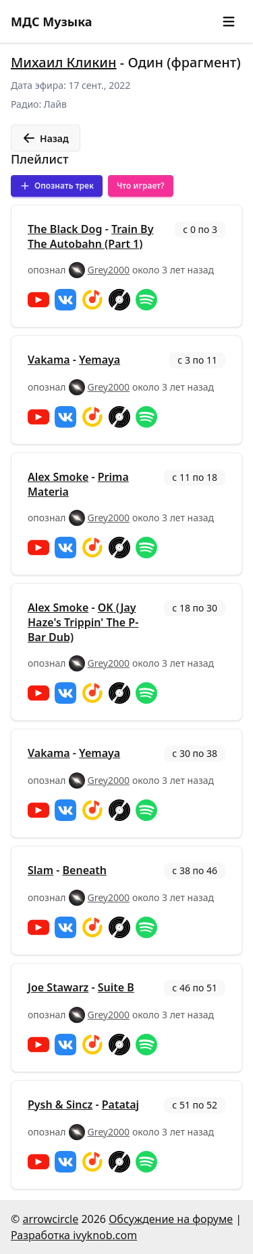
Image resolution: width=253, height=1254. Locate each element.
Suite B (116, 987)
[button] (228, 21)
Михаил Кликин (64, 62)
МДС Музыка (51, 21)
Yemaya (99, 359)
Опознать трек (57, 185)
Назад (45, 138)
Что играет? (141, 185)
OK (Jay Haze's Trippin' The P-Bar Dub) (83, 622)
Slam (40, 870)
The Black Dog (65, 229)
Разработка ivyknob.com (74, 1235)
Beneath (85, 870)
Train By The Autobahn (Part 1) (90, 236)
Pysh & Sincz (60, 1104)
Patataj (120, 1104)
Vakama (49, 359)
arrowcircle (50, 1219)
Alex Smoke (58, 476)
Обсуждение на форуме (171, 1219)
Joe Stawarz (58, 987)
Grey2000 (109, 269)
